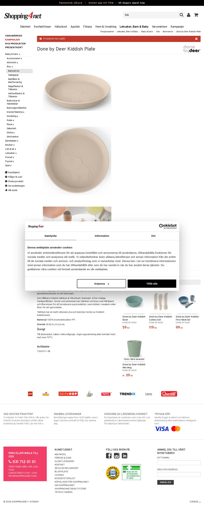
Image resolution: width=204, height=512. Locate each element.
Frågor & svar (13, 177)
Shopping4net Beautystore (70, 489)
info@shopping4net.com (22, 476)
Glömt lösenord (64, 461)
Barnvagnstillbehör (17, 108)
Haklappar (13, 75)
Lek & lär (11, 149)
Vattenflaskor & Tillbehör (16, 95)
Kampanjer (177, 27)
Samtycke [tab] (51, 235)
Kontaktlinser (42, 27)
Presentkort (14, 47)
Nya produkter (15, 43)
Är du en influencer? (67, 468)
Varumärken (159, 27)
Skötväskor (13, 136)
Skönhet (25, 27)
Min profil (60, 454)
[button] (196, 15)
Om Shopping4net (65, 485)
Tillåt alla (151, 283)
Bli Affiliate (61, 471)
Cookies (59, 475)
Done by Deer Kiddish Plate (188, 31)
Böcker (10, 145)
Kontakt (60, 465)
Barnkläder (12, 140)
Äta (158, 31)
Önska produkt (14, 181)
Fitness (87, 27)
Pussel (10, 157)
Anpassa (101, 283)
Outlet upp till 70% (101, 3)
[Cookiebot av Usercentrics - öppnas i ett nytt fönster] (162, 226)
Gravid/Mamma (16, 112)
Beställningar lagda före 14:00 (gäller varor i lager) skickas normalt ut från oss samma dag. (77, 418)
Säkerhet (11, 128)
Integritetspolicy (65, 478)
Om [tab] (153, 235)
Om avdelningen (15, 185)
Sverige (195, 502)
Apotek (75, 27)
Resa (10, 124)
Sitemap (34, 502)
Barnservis (168, 31)
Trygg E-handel (64, 492)
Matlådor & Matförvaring (15, 81)
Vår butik (11, 190)
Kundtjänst (12, 172)
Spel (8, 165)
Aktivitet (12, 62)
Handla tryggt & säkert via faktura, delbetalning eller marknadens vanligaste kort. (177, 421)
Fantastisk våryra (70, 3)
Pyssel (10, 161)
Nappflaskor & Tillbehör (15, 88)
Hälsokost (61, 27)
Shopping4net (107, 31)
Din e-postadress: (167, 469)
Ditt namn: (163, 458)
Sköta (11, 132)
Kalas (11, 120)
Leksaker (11, 153)
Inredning (13, 116)
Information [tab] (102, 235)
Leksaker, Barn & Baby (134, 27)
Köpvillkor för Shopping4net (72, 482)
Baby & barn (147, 31)
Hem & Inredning (105, 27)
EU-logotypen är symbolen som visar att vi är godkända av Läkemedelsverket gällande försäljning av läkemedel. (127, 418)
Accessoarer (14, 58)
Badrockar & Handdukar (13, 102)
